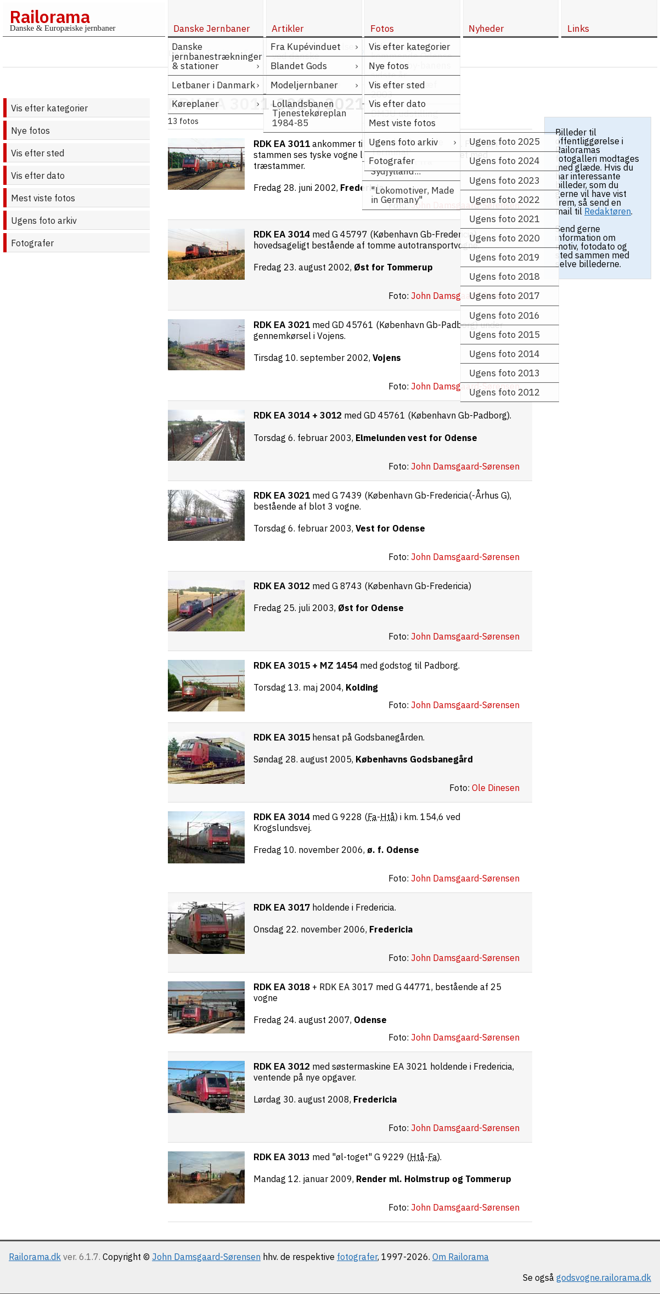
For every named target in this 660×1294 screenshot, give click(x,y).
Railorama (49, 16)
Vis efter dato (38, 175)
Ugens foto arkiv (44, 220)
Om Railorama (460, 1256)
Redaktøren (607, 211)
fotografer (357, 1256)
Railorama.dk (35, 1256)
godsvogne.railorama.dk (603, 1277)
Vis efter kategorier (49, 108)
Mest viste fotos (43, 198)
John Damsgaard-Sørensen (206, 1256)
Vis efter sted (37, 153)
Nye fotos (30, 130)
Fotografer (32, 243)
